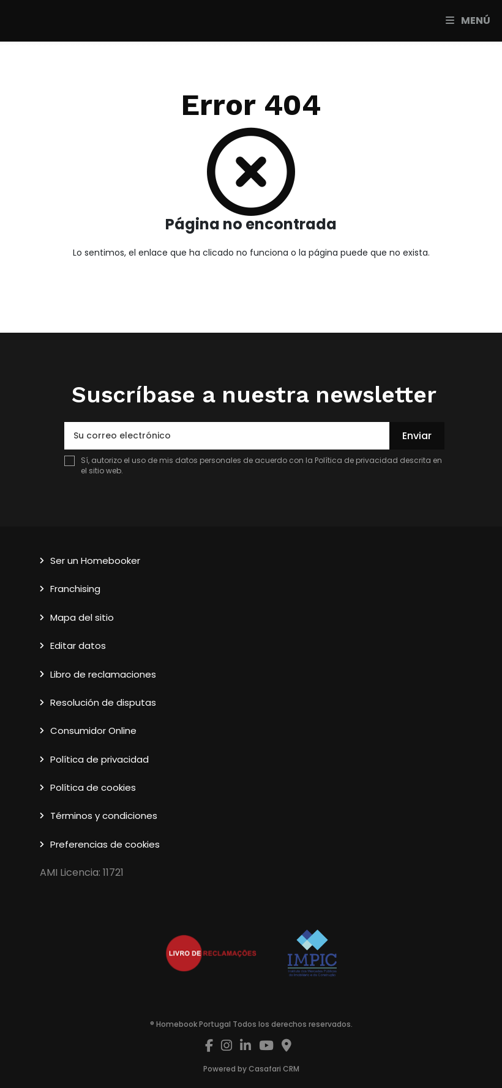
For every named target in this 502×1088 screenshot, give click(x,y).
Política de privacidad (356, 460)
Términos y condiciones (103, 815)
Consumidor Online (93, 730)
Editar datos (78, 645)
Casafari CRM (274, 1069)
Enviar (417, 436)
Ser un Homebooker (95, 560)
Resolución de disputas (103, 702)
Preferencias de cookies (105, 844)
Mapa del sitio (82, 617)
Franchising (75, 588)
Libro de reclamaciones (103, 674)
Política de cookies (93, 787)
